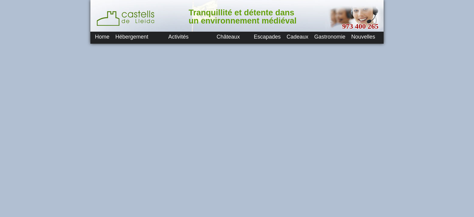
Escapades (267, 37)
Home (102, 37)
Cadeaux (297, 37)
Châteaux (228, 37)
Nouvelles (363, 37)
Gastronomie (330, 37)
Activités (178, 37)
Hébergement (131, 37)
